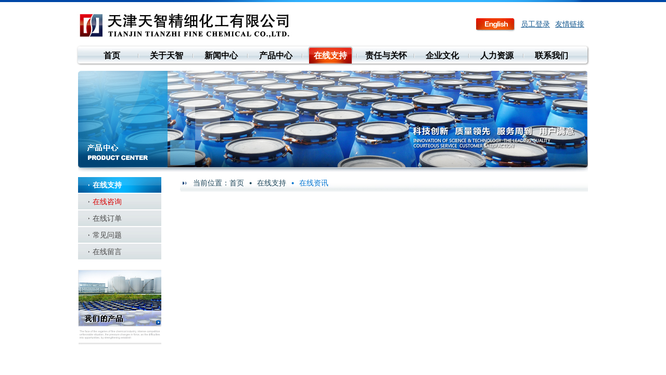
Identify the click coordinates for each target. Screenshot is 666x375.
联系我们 (551, 55)
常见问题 (107, 235)
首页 (112, 55)
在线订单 (107, 218)
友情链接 (569, 24)
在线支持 (330, 55)
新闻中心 (221, 55)
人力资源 (497, 55)
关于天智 (166, 55)
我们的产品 (119, 307)
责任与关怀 (386, 55)
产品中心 (275, 55)
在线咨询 (107, 201)
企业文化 (442, 55)
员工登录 (535, 24)
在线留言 (107, 251)
